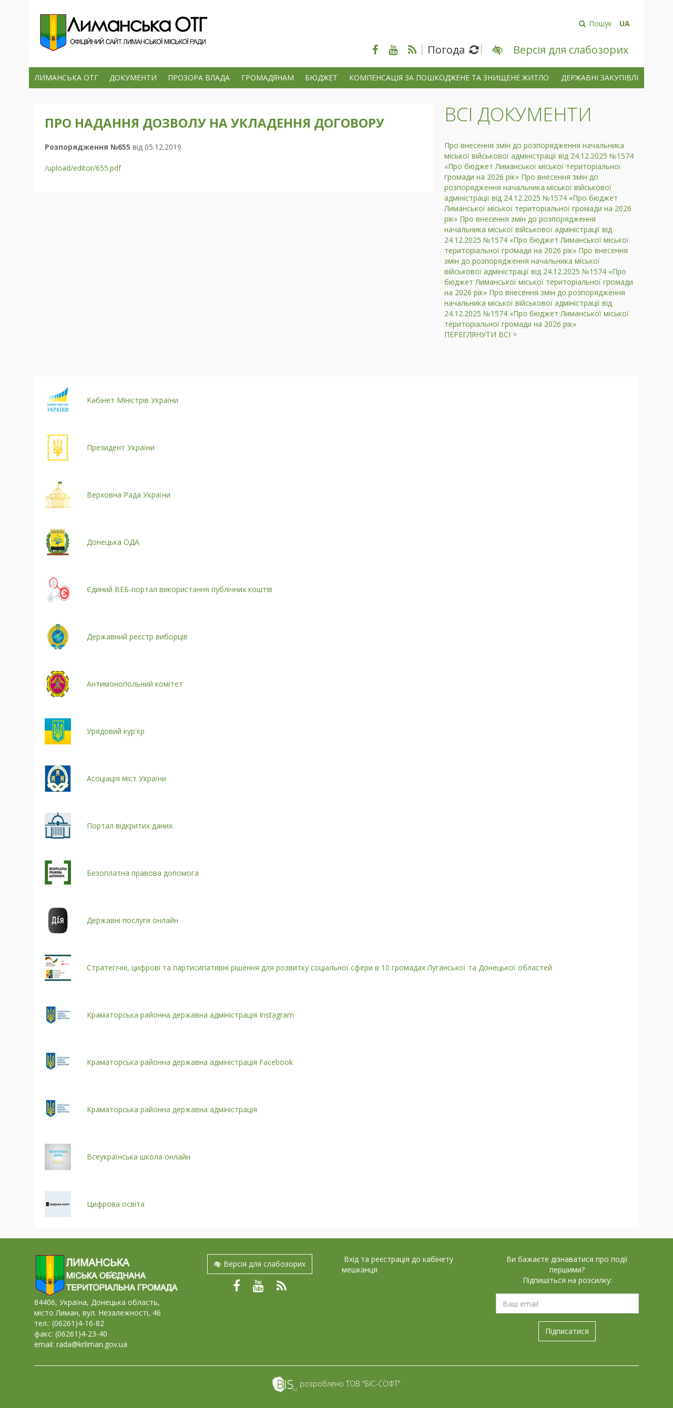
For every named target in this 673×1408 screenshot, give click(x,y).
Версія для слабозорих (259, 1264)
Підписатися (567, 1331)
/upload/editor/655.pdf (83, 168)
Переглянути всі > (480, 334)
